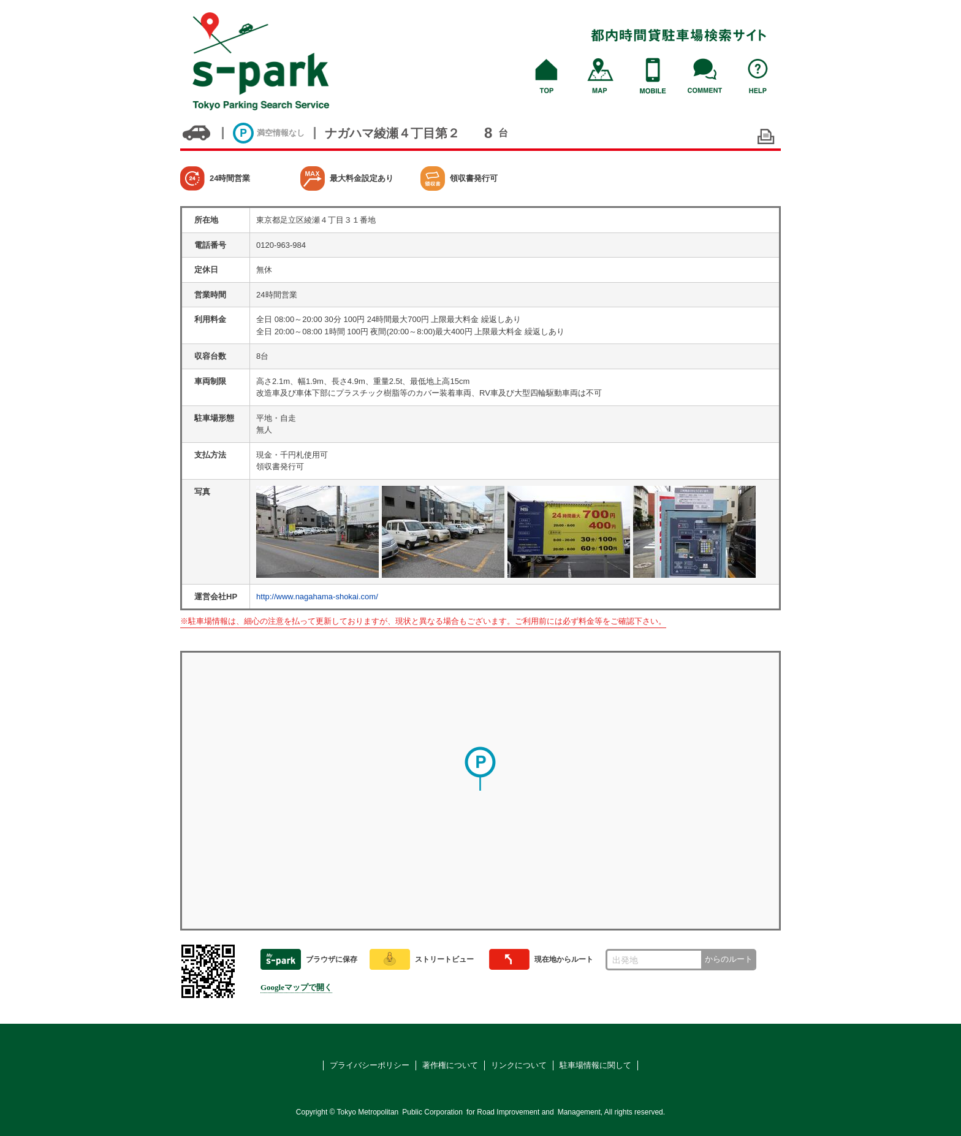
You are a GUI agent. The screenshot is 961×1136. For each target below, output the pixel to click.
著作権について (450, 1065)
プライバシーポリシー (369, 1065)
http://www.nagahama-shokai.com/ (317, 596)
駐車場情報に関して (595, 1065)
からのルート (729, 959)
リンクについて (519, 1065)
